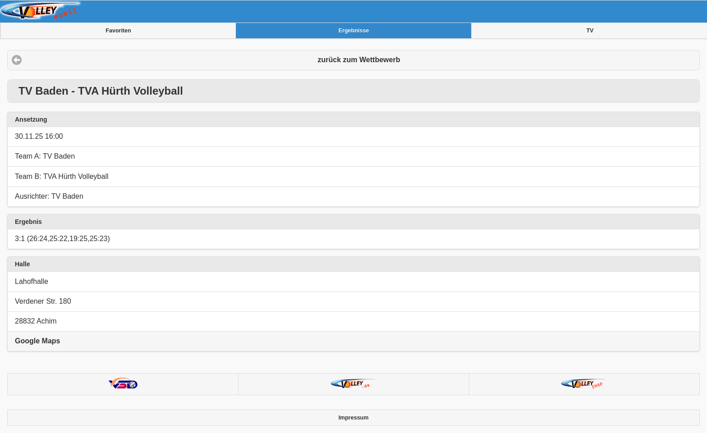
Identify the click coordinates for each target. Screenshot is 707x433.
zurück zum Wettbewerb (359, 60)
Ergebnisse (354, 30)
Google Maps (37, 341)
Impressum (354, 418)
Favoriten (118, 30)
